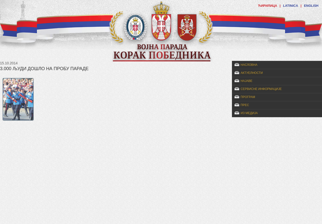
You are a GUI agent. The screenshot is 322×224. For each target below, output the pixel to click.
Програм (248, 97)
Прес (245, 105)
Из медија (249, 113)
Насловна (249, 65)
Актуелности (252, 73)
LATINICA (290, 6)
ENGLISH (311, 6)
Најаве (247, 81)
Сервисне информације (261, 89)
